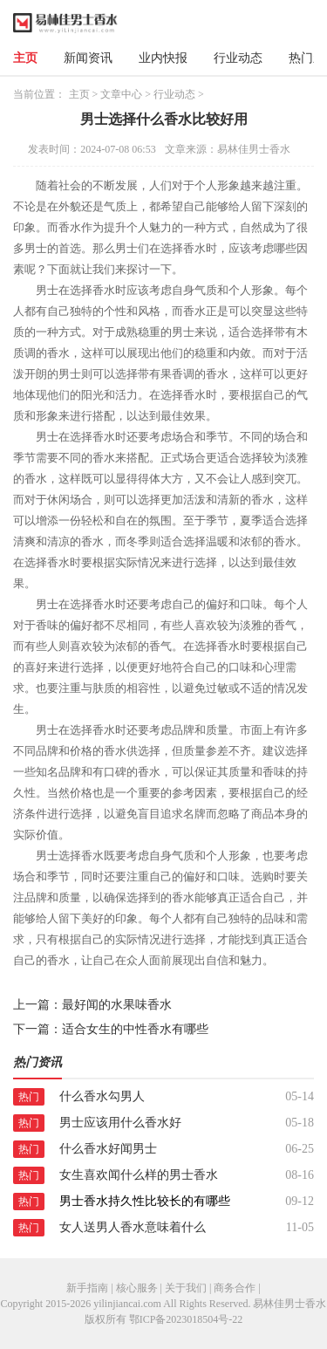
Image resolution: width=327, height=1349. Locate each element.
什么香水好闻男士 (108, 1148)
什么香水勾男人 (102, 1096)
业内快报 (163, 58)
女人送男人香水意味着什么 (132, 1227)
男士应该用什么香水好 (120, 1122)
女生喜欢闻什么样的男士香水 (138, 1174)
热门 (28, 1097)
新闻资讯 (88, 58)
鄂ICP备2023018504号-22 (186, 1319)
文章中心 (121, 94)
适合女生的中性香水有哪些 (135, 1029)
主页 (25, 58)
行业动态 (238, 58)
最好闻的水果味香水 (117, 1004)
